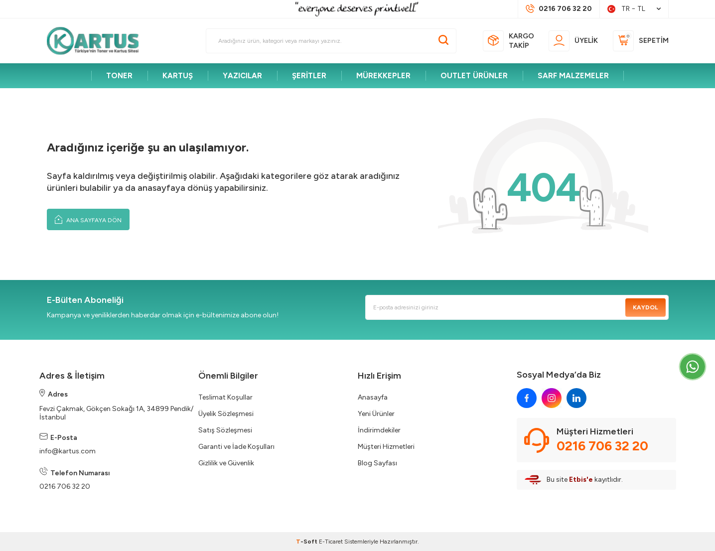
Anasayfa (373, 397)
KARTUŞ (177, 75)
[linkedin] (576, 398)
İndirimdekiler (379, 430)
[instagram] (552, 398)
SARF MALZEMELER (573, 75)
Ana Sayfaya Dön (88, 219)
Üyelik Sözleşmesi (226, 414)
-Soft (307, 541)
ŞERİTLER (309, 75)
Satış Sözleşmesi (225, 430)
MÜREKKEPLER (383, 75)
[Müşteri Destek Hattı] (559, 9)
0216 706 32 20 (64, 486)
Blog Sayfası (377, 463)
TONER (119, 75)
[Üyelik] (573, 40)
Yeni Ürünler (376, 414)
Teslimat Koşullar (225, 397)
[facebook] (527, 398)
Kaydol (645, 307)
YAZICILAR (242, 75)
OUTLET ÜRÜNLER (474, 75)
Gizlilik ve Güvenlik (226, 463)
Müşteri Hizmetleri (386, 446)
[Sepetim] (641, 40)
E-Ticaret (331, 541)
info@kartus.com (67, 451)
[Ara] (443, 40)
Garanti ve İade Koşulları (236, 446)
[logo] (97, 41)
